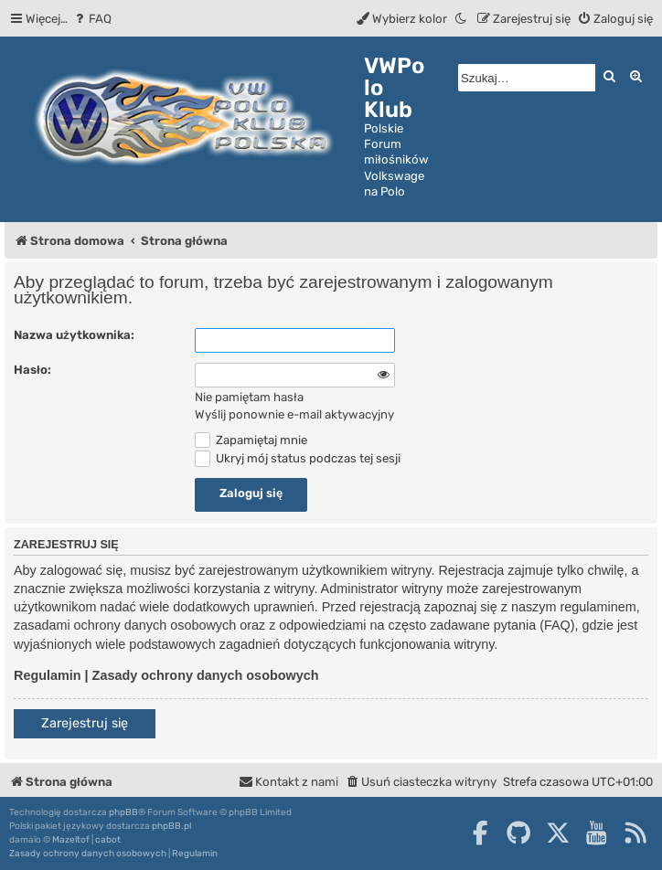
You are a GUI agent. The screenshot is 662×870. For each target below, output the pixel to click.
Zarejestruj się (84, 723)
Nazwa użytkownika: (74, 335)
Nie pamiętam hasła (249, 397)
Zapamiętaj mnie (251, 440)
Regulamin (47, 675)
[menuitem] (92, 18)
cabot (108, 839)
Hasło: (32, 370)
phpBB (123, 812)
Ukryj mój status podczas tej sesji (297, 458)
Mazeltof (71, 839)
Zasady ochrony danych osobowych (205, 675)
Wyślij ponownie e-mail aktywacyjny (294, 414)
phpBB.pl (171, 826)
